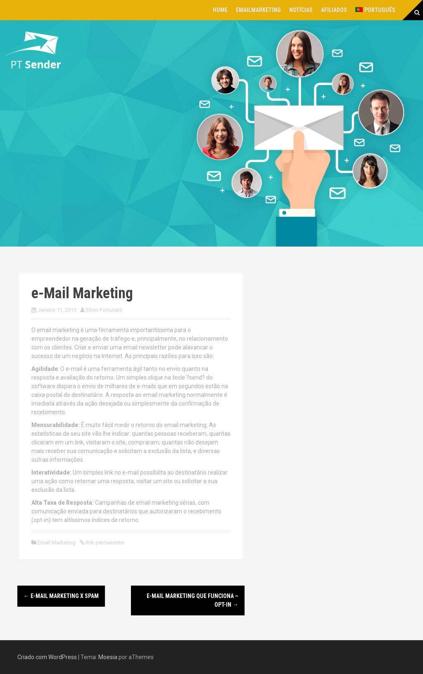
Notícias (301, 10)
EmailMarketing (258, 10)
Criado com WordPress (47, 657)
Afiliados (334, 10)
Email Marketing (57, 542)
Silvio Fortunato (104, 310)
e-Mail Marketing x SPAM (61, 596)
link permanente (104, 542)
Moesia (107, 657)
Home (220, 10)
